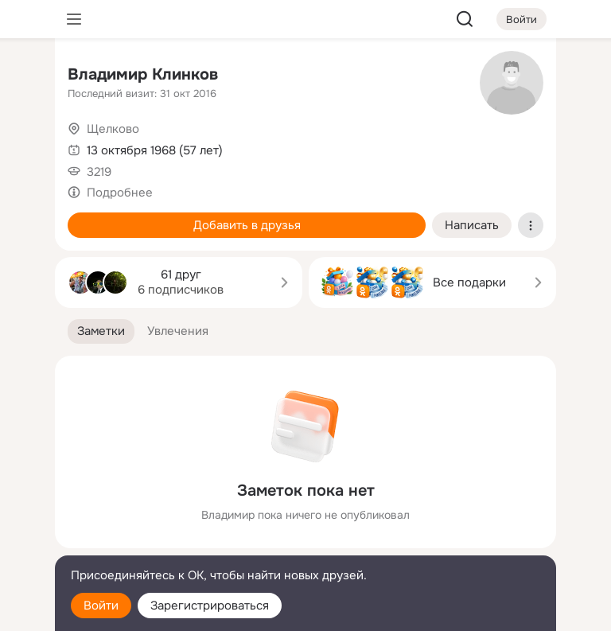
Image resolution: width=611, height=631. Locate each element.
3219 (99, 172)
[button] (101, 331)
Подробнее (120, 192)
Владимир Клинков (143, 74)
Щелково (113, 129)
